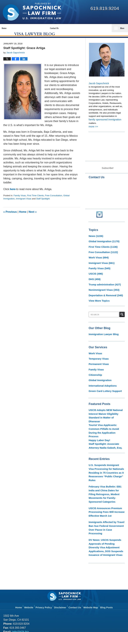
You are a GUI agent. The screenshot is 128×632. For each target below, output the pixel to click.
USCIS (95, 275)
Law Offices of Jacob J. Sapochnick (41, 623)
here (13, 196)
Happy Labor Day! (98, 423)
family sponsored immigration (104, 126)
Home (22, 218)
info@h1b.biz (20, 592)
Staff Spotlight (43, 206)
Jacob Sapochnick (98, 90)
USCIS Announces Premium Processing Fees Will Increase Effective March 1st (104, 481)
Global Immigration (102, 245)
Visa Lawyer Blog (32, 12)
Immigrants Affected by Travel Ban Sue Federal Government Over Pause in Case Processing (106, 493)
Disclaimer (61, 566)
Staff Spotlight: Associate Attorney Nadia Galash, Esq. (106, 428)
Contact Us (75, 566)
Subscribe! (107, 173)
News (95, 241)
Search (122, 313)
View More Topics (98, 299)
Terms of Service (87, 604)
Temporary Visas (97, 356)
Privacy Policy (45, 566)
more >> (93, 132)
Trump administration (102, 284)
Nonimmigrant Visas (102, 289)
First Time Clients (35, 202)
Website (31, 566)
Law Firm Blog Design (109, 623)
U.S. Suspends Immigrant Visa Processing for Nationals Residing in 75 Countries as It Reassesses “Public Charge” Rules (106, 451)
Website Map (91, 566)
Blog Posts (106, 566)
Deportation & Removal (103, 294)
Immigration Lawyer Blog (101, 332)
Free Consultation (53, 202)
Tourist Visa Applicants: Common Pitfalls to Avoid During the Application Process (106, 416)
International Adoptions (101, 380)
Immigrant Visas (23, 206)
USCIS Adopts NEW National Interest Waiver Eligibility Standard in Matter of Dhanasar (106, 406)
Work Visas (97, 260)
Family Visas (20, 202)
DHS (94, 280)
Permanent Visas (97, 360)
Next (33, 218)
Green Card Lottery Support (103, 385)
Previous (10, 218)
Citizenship (94, 370)
